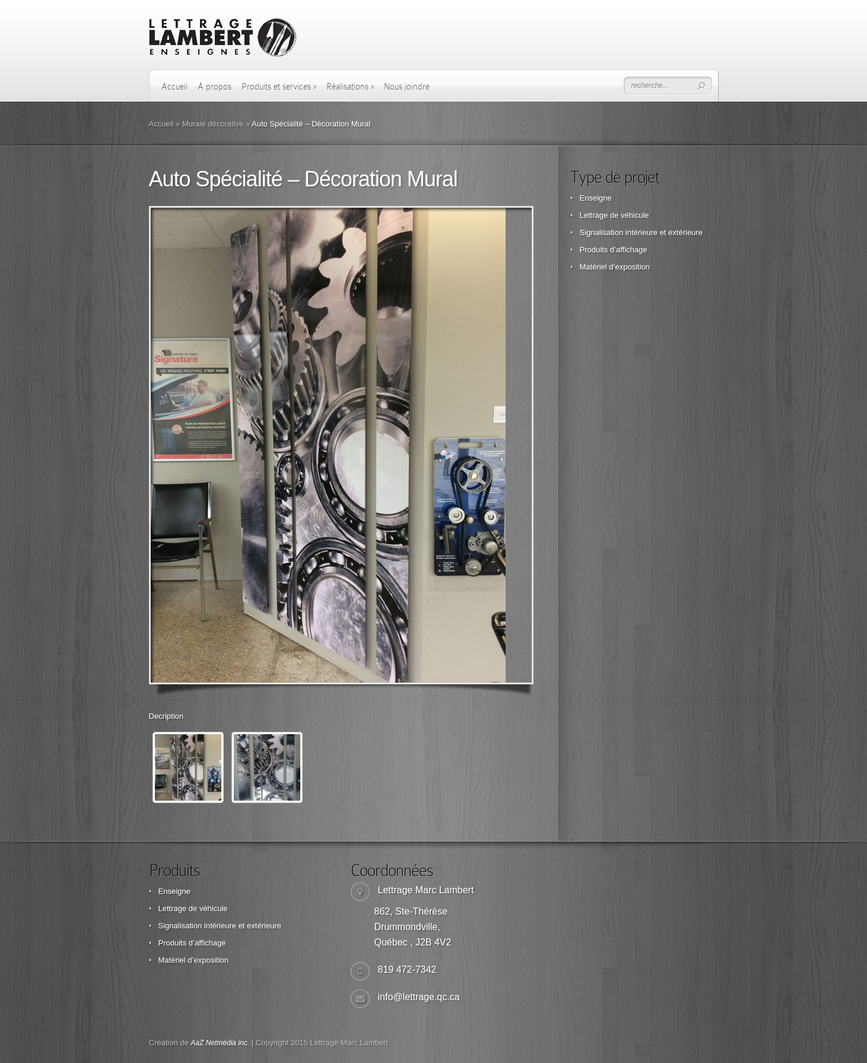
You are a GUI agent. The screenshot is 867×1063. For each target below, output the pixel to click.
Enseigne (596, 197)
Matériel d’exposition (615, 266)
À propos (214, 86)
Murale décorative (212, 123)
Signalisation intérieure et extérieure (641, 232)
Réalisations (350, 86)
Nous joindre (407, 86)
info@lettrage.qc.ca (419, 997)
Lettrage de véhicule (614, 215)
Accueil (174, 86)
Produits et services (279, 86)
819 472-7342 (407, 969)
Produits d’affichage (613, 249)
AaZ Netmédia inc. (219, 1043)
